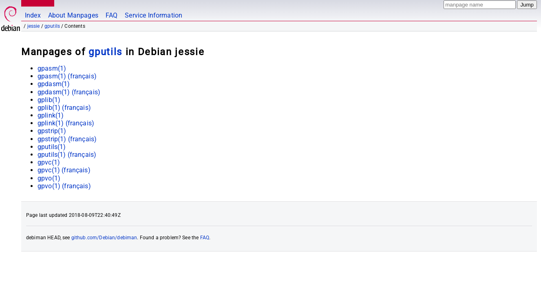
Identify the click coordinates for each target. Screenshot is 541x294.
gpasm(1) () (67, 76)
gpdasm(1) (54, 84)
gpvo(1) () (64, 186)
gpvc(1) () (64, 170)
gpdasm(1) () (69, 92)
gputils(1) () (67, 154)
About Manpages (73, 15)
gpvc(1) (49, 162)
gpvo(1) (49, 178)
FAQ (111, 15)
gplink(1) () (66, 123)
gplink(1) (51, 115)
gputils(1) (52, 147)
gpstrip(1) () (67, 139)
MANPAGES (36, 3)
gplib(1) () (64, 107)
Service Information (153, 15)
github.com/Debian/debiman (104, 238)
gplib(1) (49, 100)
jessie (33, 26)
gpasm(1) (52, 68)
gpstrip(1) (52, 131)
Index (33, 15)
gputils (52, 26)
